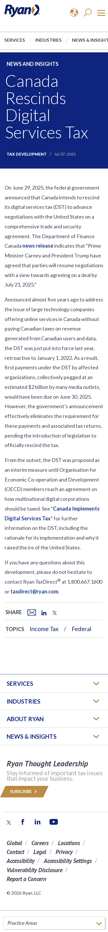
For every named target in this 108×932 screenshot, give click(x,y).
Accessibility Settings (68, 861)
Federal (82, 628)
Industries (48, 40)
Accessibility (21, 861)
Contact (15, 852)
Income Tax (44, 628)
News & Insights (31, 736)
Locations (69, 843)
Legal (39, 852)
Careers (40, 843)
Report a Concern (26, 879)
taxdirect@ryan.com (34, 591)
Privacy (64, 852)
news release (37, 245)
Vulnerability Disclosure (34, 870)
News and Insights (32, 64)
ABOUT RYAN (25, 718)
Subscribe (24, 791)
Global (14, 843)
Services (14, 40)
